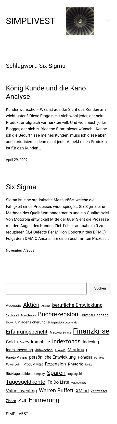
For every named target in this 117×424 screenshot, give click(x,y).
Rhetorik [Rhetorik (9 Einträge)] (75, 364)
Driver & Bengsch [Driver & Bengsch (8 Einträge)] (94, 315)
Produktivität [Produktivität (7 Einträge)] (33, 364)
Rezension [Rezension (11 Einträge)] (55, 364)
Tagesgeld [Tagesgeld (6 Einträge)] (75, 374)
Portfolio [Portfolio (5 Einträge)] (99, 357)
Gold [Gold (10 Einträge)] (10, 341)
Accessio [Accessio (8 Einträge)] (13, 305)
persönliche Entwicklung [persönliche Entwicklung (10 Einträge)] (52, 357)
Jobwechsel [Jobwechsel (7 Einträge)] (44, 350)
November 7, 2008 (20, 251)
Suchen (100, 288)
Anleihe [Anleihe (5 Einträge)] (45, 305)
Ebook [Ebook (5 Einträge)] (9, 322)
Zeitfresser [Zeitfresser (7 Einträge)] (99, 391)
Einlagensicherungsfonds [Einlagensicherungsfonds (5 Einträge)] (62, 322)
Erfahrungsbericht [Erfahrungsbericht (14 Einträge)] (27, 332)
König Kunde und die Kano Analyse (46, 92)
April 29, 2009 (16, 160)
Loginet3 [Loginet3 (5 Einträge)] (60, 350)
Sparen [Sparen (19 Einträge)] (56, 372)
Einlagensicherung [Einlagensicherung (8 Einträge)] (30, 322)
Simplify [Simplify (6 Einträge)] (39, 374)
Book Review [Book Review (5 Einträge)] (28, 315)
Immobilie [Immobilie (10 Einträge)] (40, 341)
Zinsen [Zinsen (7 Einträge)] (11, 401)
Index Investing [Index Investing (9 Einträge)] (19, 350)
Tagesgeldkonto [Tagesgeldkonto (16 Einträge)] (25, 382)
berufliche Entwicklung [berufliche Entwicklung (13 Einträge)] (77, 305)
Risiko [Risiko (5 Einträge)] (88, 364)
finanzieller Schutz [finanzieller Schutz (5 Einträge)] (60, 332)
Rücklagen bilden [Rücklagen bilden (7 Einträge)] (19, 374)
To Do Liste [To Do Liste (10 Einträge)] (58, 382)
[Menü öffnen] (108, 21)
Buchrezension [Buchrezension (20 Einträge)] (58, 314)
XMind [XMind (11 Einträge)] (82, 391)
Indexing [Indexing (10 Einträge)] (91, 341)
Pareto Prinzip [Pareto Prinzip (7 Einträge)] (16, 357)
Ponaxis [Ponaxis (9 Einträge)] (85, 357)
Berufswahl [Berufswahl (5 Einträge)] (12, 315)
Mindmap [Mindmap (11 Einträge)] (77, 349)
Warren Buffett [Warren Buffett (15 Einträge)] (56, 390)
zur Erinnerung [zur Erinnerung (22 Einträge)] (38, 400)
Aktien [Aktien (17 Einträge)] (31, 304)
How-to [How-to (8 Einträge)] (23, 342)
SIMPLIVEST (30, 21)
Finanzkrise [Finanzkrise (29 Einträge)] (91, 331)
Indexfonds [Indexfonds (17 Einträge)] (66, 341)
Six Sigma (21, 187)
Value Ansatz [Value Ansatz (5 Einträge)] (78, 382)
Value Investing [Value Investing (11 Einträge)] (21, 391)
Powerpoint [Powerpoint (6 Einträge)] (13, 364)
